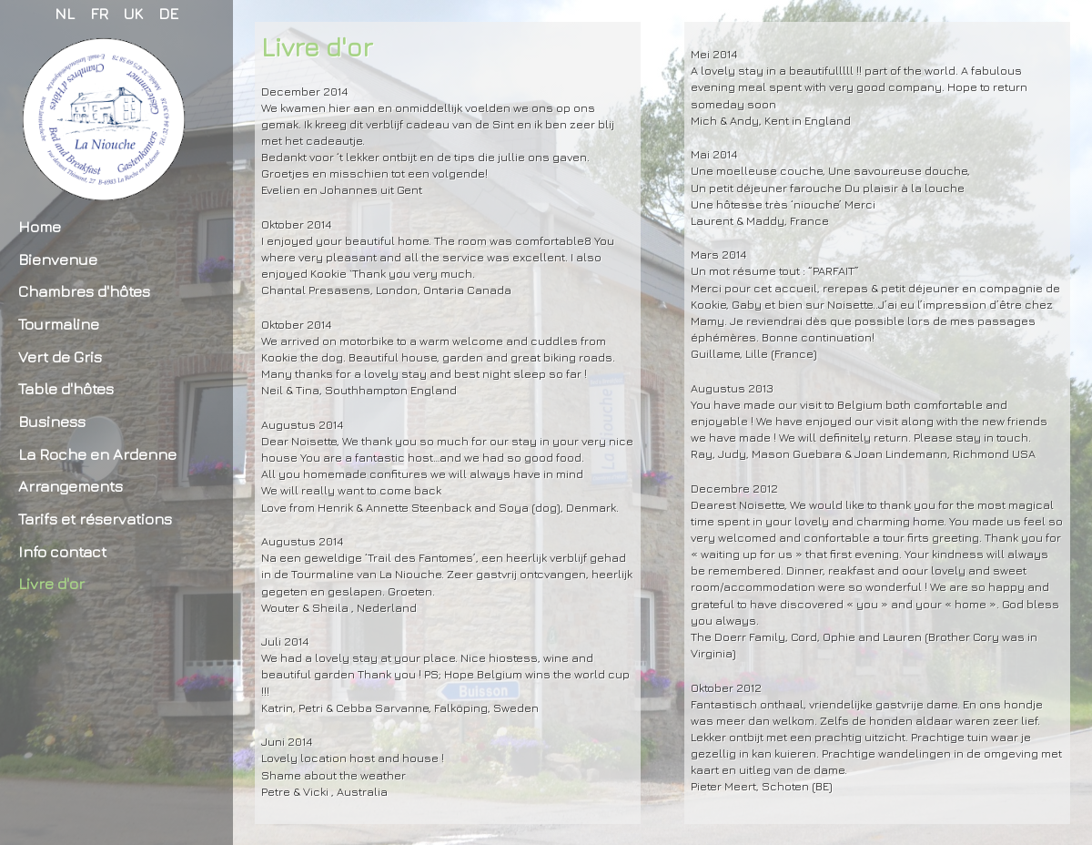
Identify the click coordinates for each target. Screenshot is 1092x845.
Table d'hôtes (66, 388)
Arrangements (70, 485)
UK (133, 13)
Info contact (62, 551)
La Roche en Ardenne (97, 453)
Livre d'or (51, 583)
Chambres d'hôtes (84, 290)
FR (99, 13)
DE (168, 13)
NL (65, 13)
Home (39, 226)
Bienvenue (57, 259)
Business (52, 421)
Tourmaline (58, 323)
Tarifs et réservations (95, 518)
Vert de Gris (60, 356)
